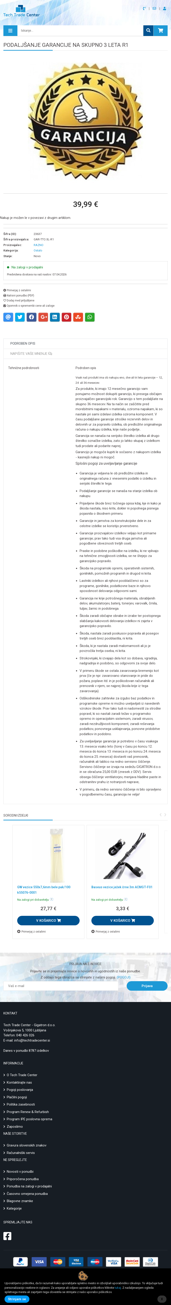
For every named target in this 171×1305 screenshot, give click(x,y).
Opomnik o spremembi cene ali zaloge (29, 305)
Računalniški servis (21, 1153)
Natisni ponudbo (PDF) (18, 295)
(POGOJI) (123, 977)
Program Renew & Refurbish (28, 1112)
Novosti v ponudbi (20, 1172)
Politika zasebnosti (21, 1104)
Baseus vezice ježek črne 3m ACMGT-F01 (121, 887)
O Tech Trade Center (22, 1075)
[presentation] (160, 814)
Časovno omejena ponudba (27, 1194)
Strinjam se (17, 1299)
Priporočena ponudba (23, 1179)
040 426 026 (25, 1035)
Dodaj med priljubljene (18, 300)
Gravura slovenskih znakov (26, 1145)
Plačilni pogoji (17, 1097)
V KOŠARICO (48, 921)
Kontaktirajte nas (19, 1082)
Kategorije (14, 1208)
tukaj (118, 1287)
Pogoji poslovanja (20, 1090)
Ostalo (38, 250)
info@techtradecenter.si (32, 1040)
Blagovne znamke (20, 1201)
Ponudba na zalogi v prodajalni (29, 1186)
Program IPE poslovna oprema (29, 1119)
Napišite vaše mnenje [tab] (31, 354)
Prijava (147, 986)
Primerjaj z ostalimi (17, 290)
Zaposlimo (15, 1127)
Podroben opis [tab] (22, 343)
